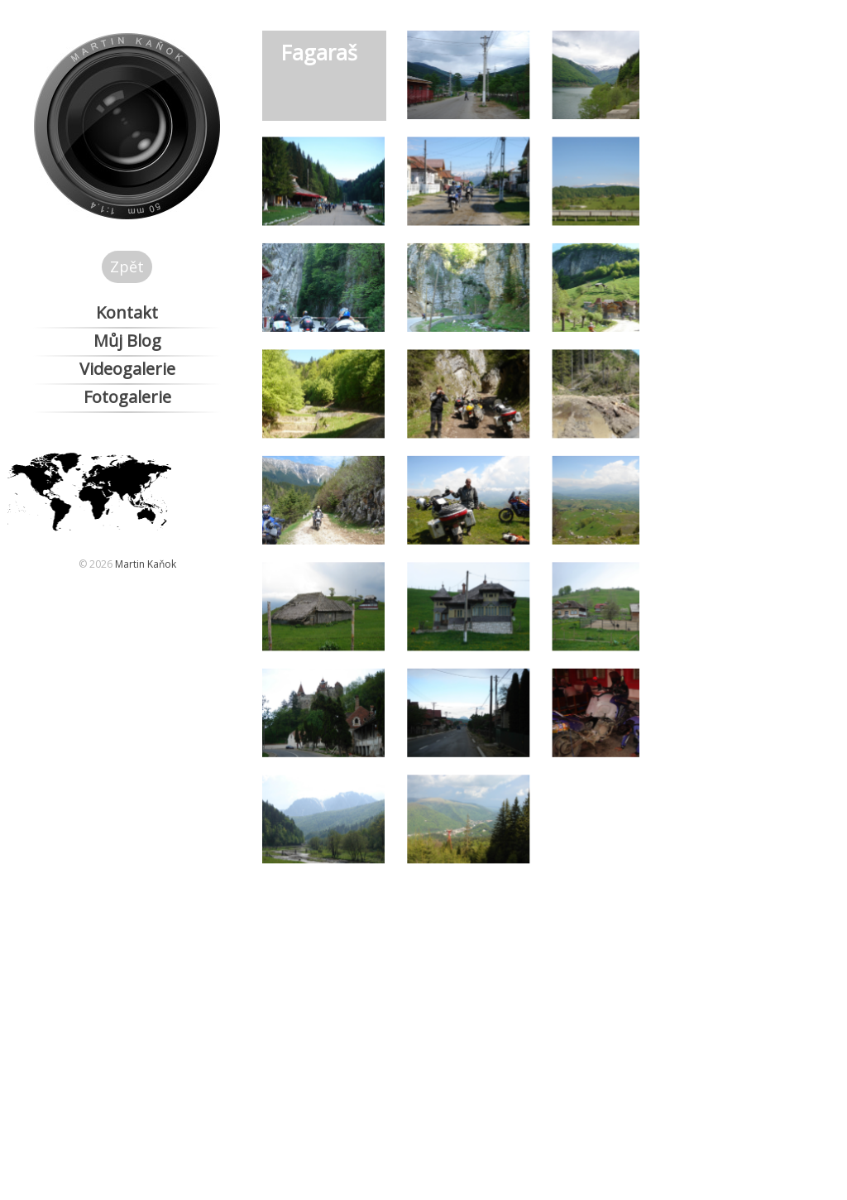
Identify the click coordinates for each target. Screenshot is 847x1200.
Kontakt (127, 312)
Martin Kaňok (145, 564)
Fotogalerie (127, 397)
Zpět (127, 266)
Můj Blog (127, 340)
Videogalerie (127, 369)
